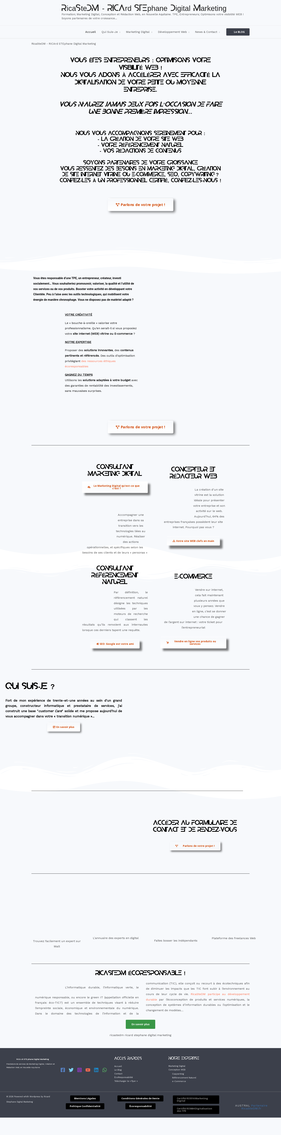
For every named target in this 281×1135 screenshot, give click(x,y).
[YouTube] (85, 1070)
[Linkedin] (93, 1070)
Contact (118, 1074)
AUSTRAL (242, 1105)
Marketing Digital (176, 1066)
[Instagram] (78, 1070)
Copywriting (178, 1074)
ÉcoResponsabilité (123, 1077)
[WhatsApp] (101, 1070)
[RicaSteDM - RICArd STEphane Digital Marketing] (45, 12)
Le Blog (118, 1070)
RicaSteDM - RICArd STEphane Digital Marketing (144, 8)
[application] (119, 32)
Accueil (118, 1066)
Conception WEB (176, 1070)
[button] (238, 32)
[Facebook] (62, 1070)
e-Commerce (179, 1081)
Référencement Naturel (184, 1078)
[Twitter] (70, 1070)
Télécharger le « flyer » (126, 1081)
